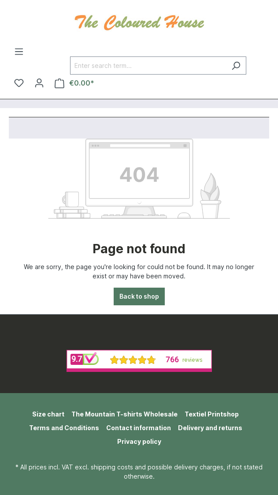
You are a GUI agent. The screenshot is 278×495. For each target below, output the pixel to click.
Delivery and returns (210, 427)
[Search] (236, 65)
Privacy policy (139, 441)
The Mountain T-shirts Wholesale (124, 414)
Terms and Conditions (64, 427)
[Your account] (39, 83)
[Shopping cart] (74, 83)
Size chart (48, 414)
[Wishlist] (19, 83)
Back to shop (139, 296)
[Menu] (19, 51)
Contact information (138, 427)
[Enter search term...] (148, 65)
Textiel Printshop (212, 414)
